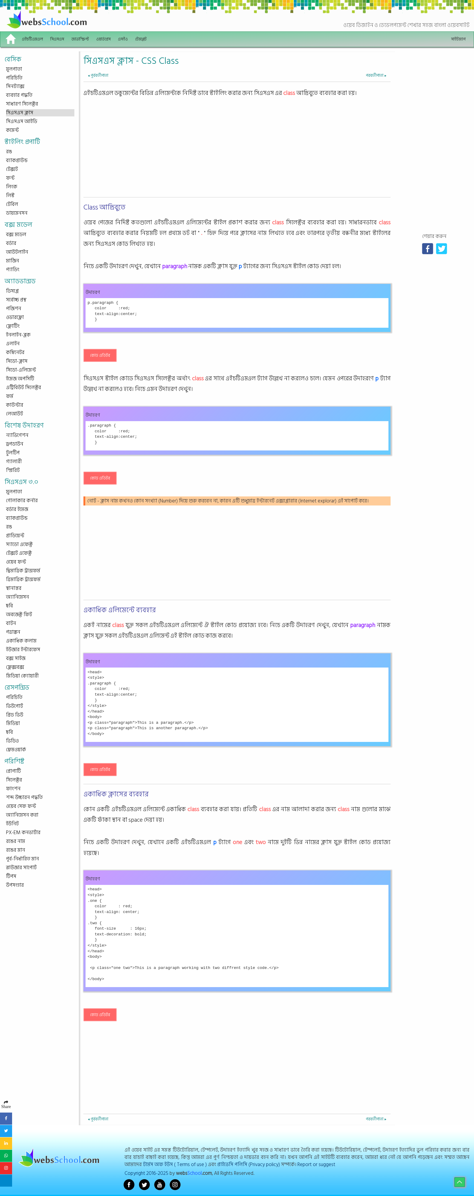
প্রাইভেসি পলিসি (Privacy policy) (248, 1164)
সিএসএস (57, 39)
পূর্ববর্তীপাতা (98, 75)
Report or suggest (316, 1164)
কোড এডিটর (100, 355)
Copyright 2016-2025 (146, 1173)
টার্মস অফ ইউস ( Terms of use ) (175, 1164)
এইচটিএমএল (32, 39)
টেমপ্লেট (141, 39)
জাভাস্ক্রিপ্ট (80, 39)
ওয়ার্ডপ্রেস (103, 39)
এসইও (123, 39)
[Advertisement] (236, 152)
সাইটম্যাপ (458, 39)
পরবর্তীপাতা (376, 75)
